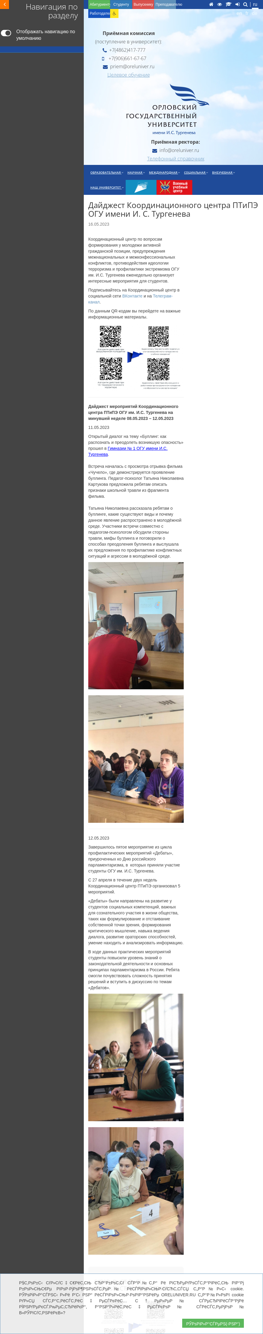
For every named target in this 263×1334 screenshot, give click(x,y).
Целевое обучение (128, 75)
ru (255, 4)
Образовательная (106, 172)
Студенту (121, 4)
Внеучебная (223, 172)
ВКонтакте (132, 296)
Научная (136, 172)
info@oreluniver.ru (175, 150)
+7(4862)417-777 (124, 50)
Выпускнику (143, 4)
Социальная (196, 172)
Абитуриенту (100, 4)
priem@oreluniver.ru (128, 66)
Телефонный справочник (175, 158)
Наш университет (107, 187)
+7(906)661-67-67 (124, 58)
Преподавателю (166, 4)
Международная (164, 172)
